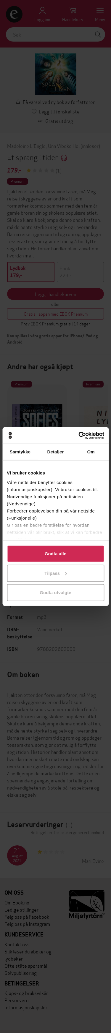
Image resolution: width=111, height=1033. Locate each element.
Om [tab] (91, 451)
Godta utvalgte (55, 592)
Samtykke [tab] (19, 451)
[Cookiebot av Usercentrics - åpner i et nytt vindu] (79, 435)
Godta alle (56, 553)
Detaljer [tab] (55, 451)
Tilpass (55, 572)
